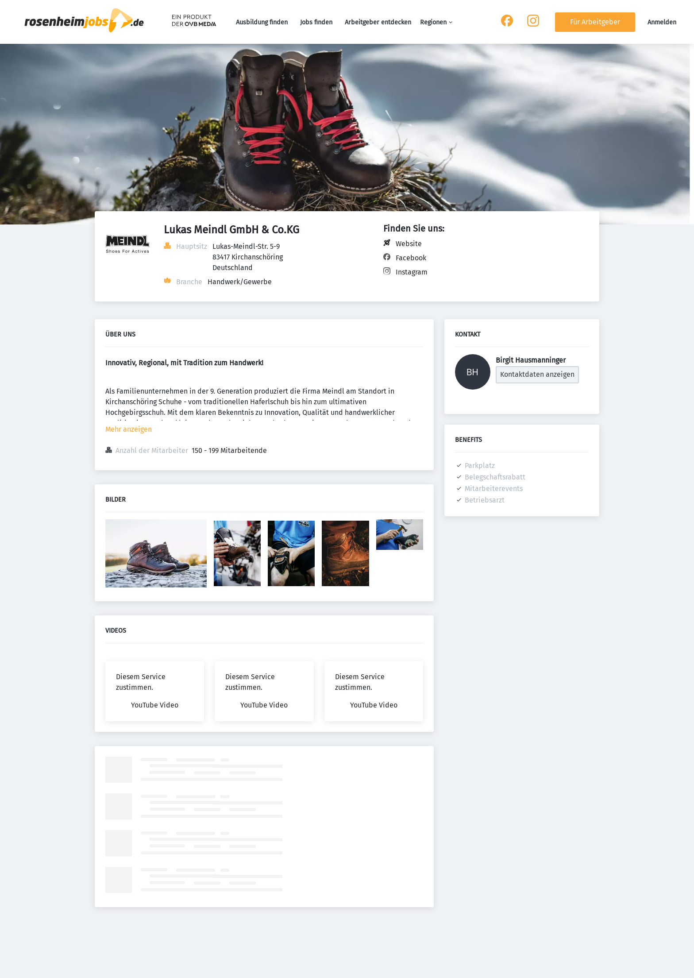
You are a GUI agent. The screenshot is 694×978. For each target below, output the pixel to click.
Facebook (411, 258)
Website (409, 244)
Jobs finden (316, 22)
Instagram (412, 272)
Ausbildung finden (262, 22)
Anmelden (662, 22)
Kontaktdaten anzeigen (537, 374)
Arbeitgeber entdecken (378, 22)
